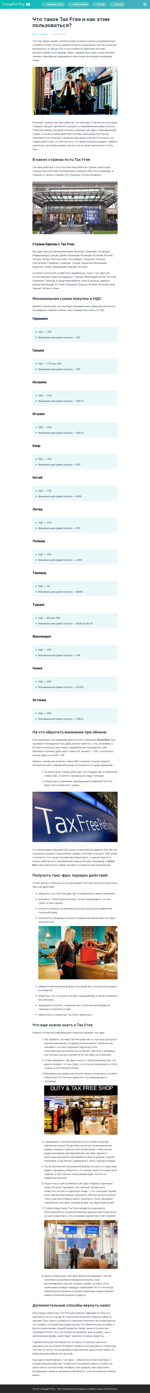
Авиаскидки (80, 4)
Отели (101, 4)
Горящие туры (55, 4)
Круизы (118, 4)
